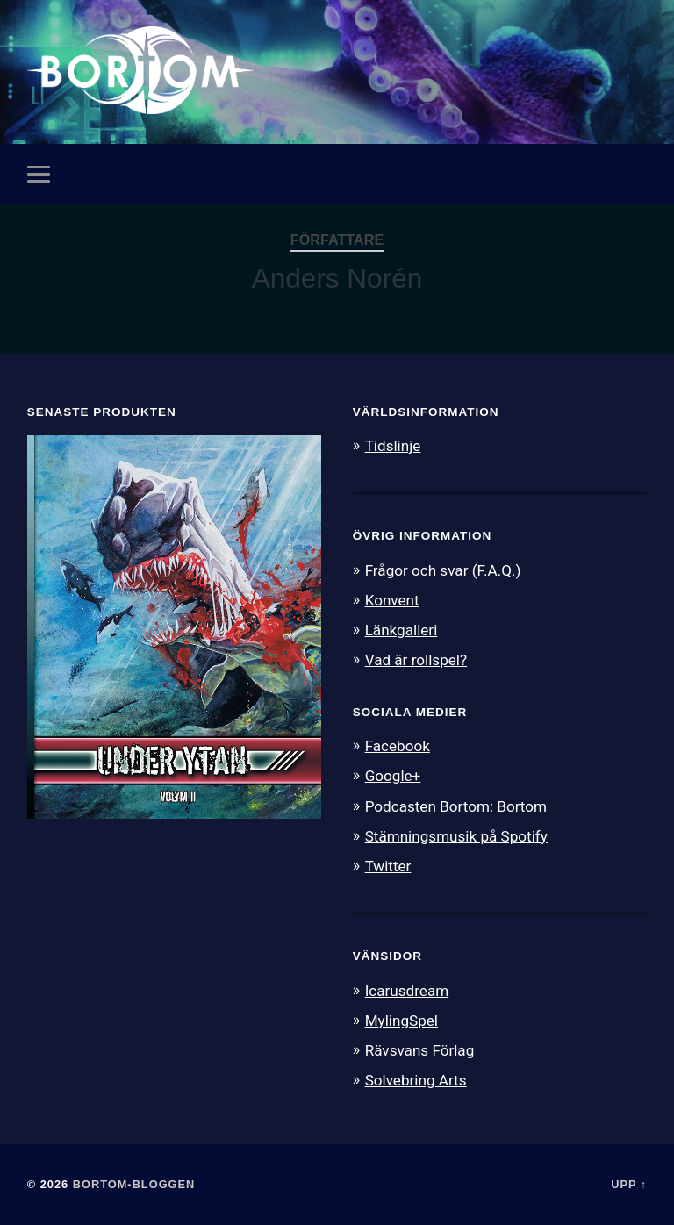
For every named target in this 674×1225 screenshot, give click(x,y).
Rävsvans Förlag (420, 1050)
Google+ (393, 775)
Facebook (397, 746)
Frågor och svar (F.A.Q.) (443, 570)
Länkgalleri (401, 630)
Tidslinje (393, 446)
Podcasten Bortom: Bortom (456, 806)
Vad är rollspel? (416, 660)
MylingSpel (401, 1020)
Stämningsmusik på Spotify (456, 836)
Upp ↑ (629, 1184)
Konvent (392, 600)
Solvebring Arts (416, 1080)
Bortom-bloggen (134, 1184)
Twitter (388, 866)
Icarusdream (407, 990)
